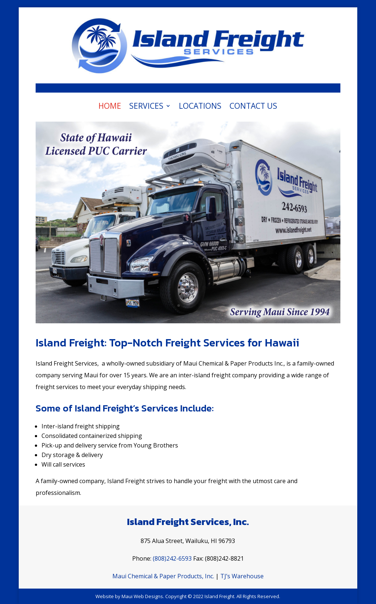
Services (146, 107)
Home (109, 107)
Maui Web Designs (142, 596)
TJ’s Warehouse (242, 576)
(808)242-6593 (172, 558)
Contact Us (253, 107)
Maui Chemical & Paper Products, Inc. (163, 576)
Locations (200, 107)
